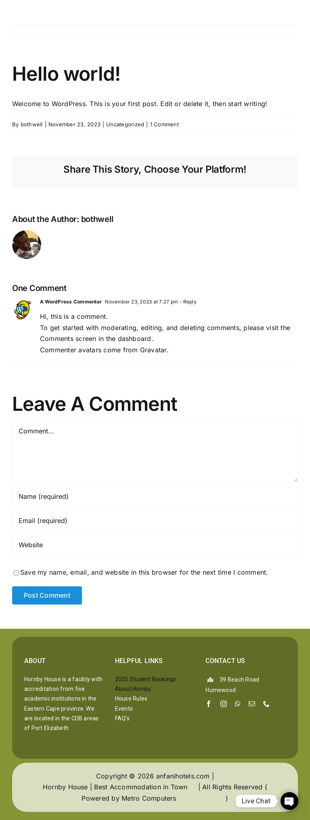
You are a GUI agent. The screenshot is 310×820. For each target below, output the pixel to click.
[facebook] (208, 704)
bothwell (32, 124)
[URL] (155, 545)
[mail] (252, 704)
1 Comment (164, 124)
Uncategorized (125, 124)
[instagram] (223, 704)
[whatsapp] (238, 704)
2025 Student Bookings (145, 679)
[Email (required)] (155, 520)
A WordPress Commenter (71, 302)
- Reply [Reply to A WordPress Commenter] (187, 302)
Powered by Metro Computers (129, 798)
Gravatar (153, 350)
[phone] (266, 704)
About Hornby (133, 689)
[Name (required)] (155, 496)
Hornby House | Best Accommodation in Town (115, 787)
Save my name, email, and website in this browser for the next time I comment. (144, 572)
